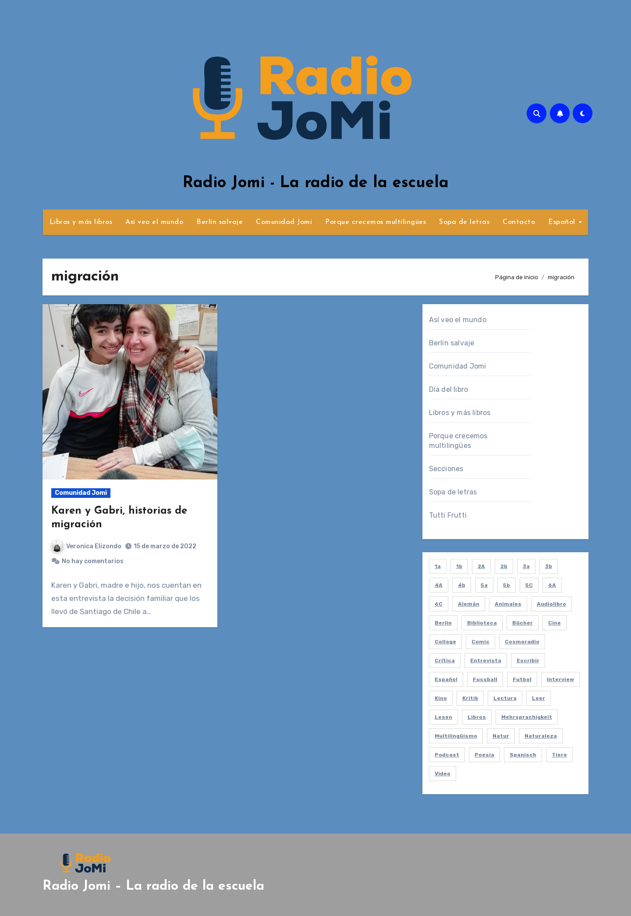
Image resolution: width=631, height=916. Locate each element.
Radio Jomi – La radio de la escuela (153, 886)
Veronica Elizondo (86, 546)
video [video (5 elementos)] (442, 773)
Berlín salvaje (219, 222)
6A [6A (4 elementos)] (552, 585)
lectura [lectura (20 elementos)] (505, 698)
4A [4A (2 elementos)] (439, 585)
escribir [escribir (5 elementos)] (528, 660)
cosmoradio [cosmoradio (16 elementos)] (522, 642)
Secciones (446, 469)
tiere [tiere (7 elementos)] (559, 755)
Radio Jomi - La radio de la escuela (316, 183)
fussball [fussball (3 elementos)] (485, 679)
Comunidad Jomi (284, 222)
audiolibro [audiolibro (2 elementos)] (551, 604)
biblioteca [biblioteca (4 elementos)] (482, 623)
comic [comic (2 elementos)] (480, 642)
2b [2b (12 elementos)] (503, 566)
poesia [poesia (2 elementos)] (484, 755)
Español (563, 222)
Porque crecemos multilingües (375, 222)
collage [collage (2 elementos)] (445, 642)
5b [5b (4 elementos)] (506, 585)
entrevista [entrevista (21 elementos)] (485, 660)
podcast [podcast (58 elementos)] (447, 755)
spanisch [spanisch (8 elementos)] (523, 755)
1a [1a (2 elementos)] (438, 566)
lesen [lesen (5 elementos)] (443, 717)
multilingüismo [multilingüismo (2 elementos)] (456, 736)
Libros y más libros (81, 222)
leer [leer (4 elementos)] (538, 698)
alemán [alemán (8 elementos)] (468, 604)
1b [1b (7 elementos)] (459, 566)
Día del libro (448, 389)
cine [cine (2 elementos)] (554, 623)
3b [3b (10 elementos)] (548, 566)
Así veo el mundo (154, 222)
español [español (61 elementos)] (446, 679)
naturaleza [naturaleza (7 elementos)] (541, 736)
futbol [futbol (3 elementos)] (522, 679)
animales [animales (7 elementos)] (508, 604)
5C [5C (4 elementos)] (529, 585)
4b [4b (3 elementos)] (461, 585)
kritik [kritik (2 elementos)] (470, 698)
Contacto (519, 222)
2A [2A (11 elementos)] (481, 566)
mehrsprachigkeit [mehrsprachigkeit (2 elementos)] (526, 717)
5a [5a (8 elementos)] (484, 585)
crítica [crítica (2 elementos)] (445, 660)
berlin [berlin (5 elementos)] (443, 623)
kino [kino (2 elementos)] (441, 698)
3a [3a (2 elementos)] (526, 566)
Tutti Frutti (448, 515)
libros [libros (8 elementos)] (477, 717)
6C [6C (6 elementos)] (439, 604)
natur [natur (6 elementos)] (501, 736)
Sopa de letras (464, 222)
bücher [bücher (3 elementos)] (522, 623)
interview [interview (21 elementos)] (560, 679)
